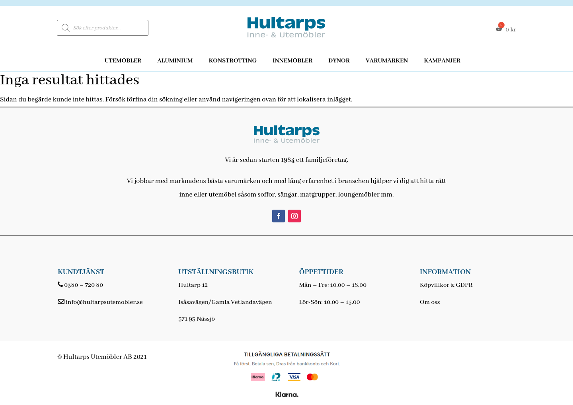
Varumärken (387, 61)
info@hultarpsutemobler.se (104, 302)
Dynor (339, 61)
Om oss (430, 302)
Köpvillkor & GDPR (446, 285)
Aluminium (175, 61)
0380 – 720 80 (83, 285)
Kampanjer (442, 61)
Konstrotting (233, 61)
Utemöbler (123, 61)
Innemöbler (292, 61)
